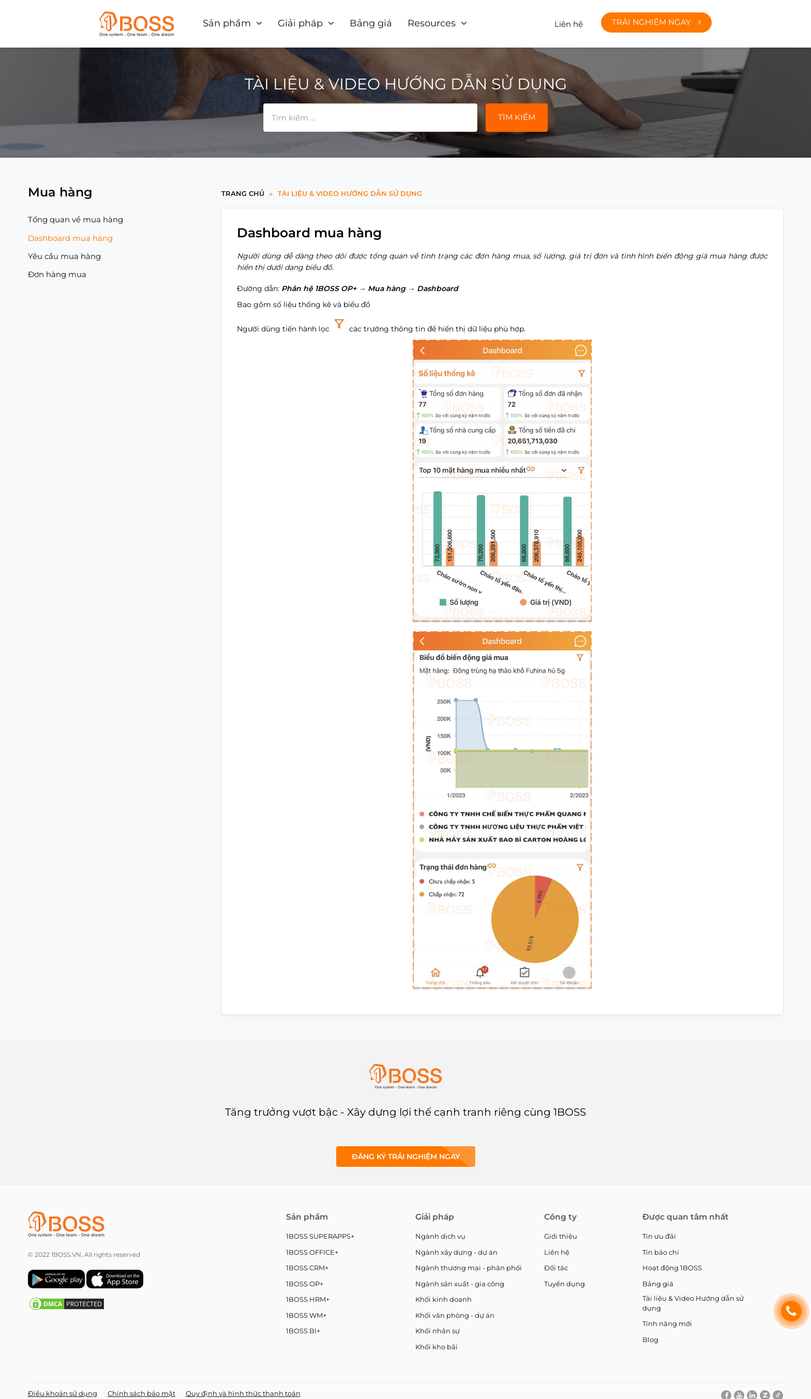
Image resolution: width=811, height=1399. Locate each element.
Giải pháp (291, 20)
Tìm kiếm (516, 110)
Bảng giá (355, 20)
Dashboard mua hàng (70, 231)
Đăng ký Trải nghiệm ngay (406, 1149)
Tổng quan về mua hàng (75, 213)
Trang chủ (242, 187)
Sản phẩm (225, 20)
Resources (410, 20)
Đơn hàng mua (57, 267)
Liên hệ (568, 20)
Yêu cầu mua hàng (64, 249)
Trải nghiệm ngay (656, 19)
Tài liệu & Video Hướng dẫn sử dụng (350, 187)
